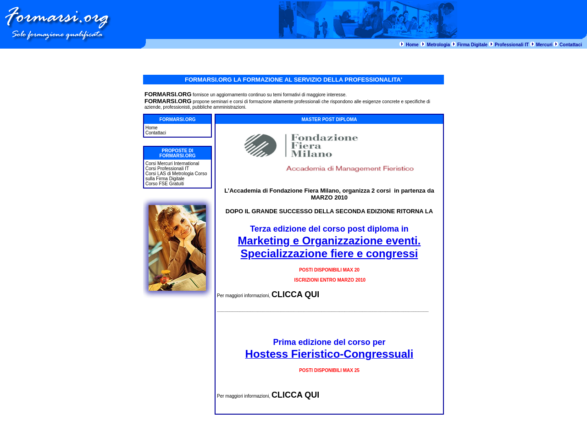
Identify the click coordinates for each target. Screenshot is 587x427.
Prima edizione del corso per (329, 342)
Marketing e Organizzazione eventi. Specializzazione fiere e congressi (329, 247)
